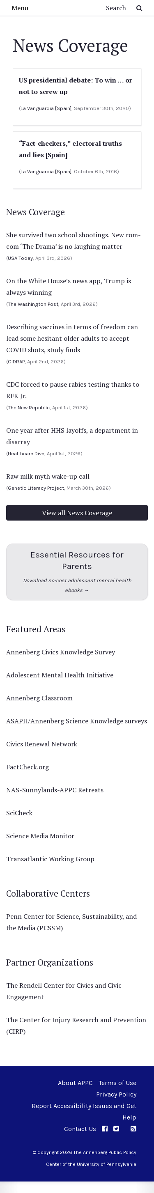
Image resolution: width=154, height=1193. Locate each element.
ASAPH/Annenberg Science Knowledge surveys (76, 720)
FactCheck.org (27, 766)
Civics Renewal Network (41, 743)
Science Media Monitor (40, 835)
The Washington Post (33, 304)
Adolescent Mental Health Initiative (59, 674)
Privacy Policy (116, 1094)
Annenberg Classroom (39, 697)
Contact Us (80, 1129)
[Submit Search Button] (139, 8)
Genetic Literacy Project (36, 488)
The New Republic (29, 407)
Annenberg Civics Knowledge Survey (60, 651)
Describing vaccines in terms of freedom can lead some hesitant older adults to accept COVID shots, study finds (72, 338)
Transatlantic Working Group (50, 858)
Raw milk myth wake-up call (48, 476)
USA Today (20, 258)
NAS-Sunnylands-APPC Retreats (54, 789)
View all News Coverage (77, 512)
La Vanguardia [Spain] (46, 108)
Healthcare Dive (26, 453)
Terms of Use (117, 1083)
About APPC (75, 1083)
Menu (19, 7)
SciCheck (19, 812)
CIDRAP (16, 361)
